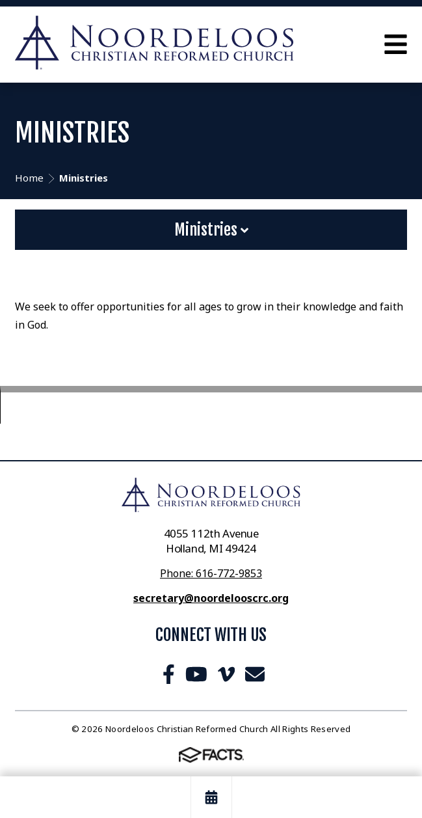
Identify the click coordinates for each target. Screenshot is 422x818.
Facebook (169, 674)
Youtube (196, 674)
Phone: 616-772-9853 (211, 573)
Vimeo (226, 674)
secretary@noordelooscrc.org (211, 598)
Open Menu (395, 44)
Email (255, 674)
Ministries (211, 229)
